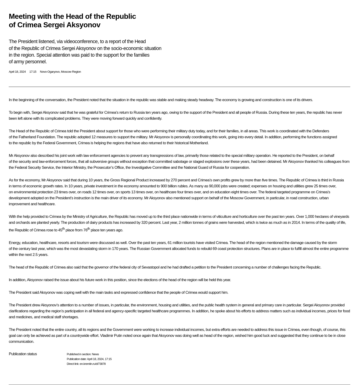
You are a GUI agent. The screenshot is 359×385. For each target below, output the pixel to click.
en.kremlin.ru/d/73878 (93, 364)
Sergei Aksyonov (45, 112)
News (95, 354)
